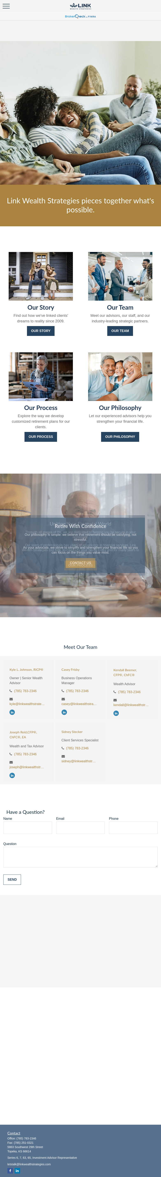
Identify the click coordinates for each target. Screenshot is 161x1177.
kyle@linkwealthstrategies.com (27, 704)
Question (9, 844)
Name (7, 818)
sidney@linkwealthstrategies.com (80, 761)
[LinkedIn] (12, 712)
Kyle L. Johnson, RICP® (26, 669)
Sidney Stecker (72, 732)
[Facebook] (10, 1171)
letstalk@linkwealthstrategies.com (29, 1164)
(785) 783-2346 (25, 691)
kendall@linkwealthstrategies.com (131, 705)
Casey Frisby (71, 669)
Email (60, 818)
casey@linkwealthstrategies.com (80, 704)
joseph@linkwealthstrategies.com (27, 767)
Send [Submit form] (12, 879)
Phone (113, 818)
